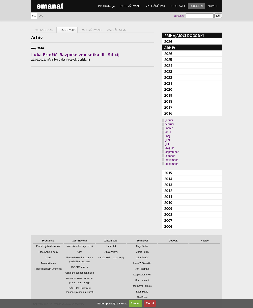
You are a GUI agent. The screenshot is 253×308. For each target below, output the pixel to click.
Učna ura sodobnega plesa (79, 272)
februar (169, 124)
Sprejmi (135, 303)
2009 (168, 208)
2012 (168, 190)
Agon (79, 252)
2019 (168, 95)
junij (167, 140)
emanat (50, 6)
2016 (168, 113)
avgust (169, 148)
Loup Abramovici (142, 274)
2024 (168, 65)
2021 (168, 83)
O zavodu (179, 16)
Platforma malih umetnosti (48, 268)
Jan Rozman (142, 268)
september (172, 152)
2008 (168, 214)
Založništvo (155, 6)
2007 (168, 220)
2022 (168, 77)
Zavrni (150, 303)
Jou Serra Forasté (142, 286)
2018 (168, 101)
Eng (41, 16)
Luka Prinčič (142, 257)
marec (169, 128)
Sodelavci (177, 6)
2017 (168, 107)
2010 (168, 202)
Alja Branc (142, 297)
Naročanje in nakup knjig (111, 257)
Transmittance (48, 263)
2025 (168, 59)
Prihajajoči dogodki (184, 35)
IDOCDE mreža (79, 267)
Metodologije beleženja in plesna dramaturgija (79, 280)
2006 (168, 226)
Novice (213, 6)
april (168, 132)
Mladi (48, 257)
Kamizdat (111, 246)
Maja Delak (142, 246)
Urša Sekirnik (142, 280)
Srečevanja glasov (48, 252)
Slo (34, 16)
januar (169, 120)
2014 (168, 178)
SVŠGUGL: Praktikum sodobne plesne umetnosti (80, 290)
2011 (168, 196)
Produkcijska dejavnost (48, 246)
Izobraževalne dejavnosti (80, 246)
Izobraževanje (130, 6)
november (171, 159)
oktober (170, 155)
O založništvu (111, 252)
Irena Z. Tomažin (142, 263)
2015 (168, 172)
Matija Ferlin (142, 252)
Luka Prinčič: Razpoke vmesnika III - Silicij (75, 54)
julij (167, 144)
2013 (168, 184)
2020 (168, 89)
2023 (168, 71)
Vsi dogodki (44, 30)
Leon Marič (142, 291)
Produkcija (106, 6)
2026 (168, 41)
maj (167, 136)
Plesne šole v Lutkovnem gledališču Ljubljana (79, 259)
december (171, 163)
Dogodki (196, 6)
